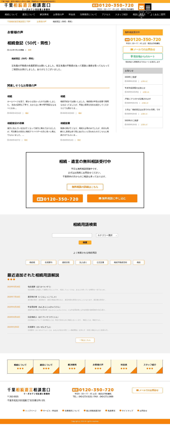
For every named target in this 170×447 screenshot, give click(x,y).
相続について (11, 23)
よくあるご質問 (157, 23)
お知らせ (144, 89)
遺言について (28, 23)
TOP (18, 30)
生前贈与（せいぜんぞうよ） (95, 341)
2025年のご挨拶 (131, 129)
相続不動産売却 (120, 275)
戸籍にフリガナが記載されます (138, 107)
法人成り (83, 275)
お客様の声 (58, 23)
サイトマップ (127, 434)
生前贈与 (48, 275)
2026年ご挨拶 (130, 85)
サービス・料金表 (50, 434)
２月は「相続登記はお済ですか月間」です (142, 118)
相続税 (32, 275)
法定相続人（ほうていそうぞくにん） (95, 331)
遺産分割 (66, 275)
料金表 (72, 23)
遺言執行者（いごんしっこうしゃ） (95, 311)
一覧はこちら (85, 352)
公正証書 (100, 275)
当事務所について (88, 23)
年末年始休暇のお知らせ (135, 96)
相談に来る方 (139, 23)
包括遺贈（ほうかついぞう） (95, 301)
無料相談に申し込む (112, 208)
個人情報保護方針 (93, 434)
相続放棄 (65, 131)
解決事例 (44, 23)
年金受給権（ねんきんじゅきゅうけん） (95, 321)
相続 (29, 58)
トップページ (30, 434)
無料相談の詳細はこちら (85, 195)
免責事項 (111, 434)
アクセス (106, 23)
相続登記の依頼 (15, 131)
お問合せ (143, 434)
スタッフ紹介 (121, 23)
